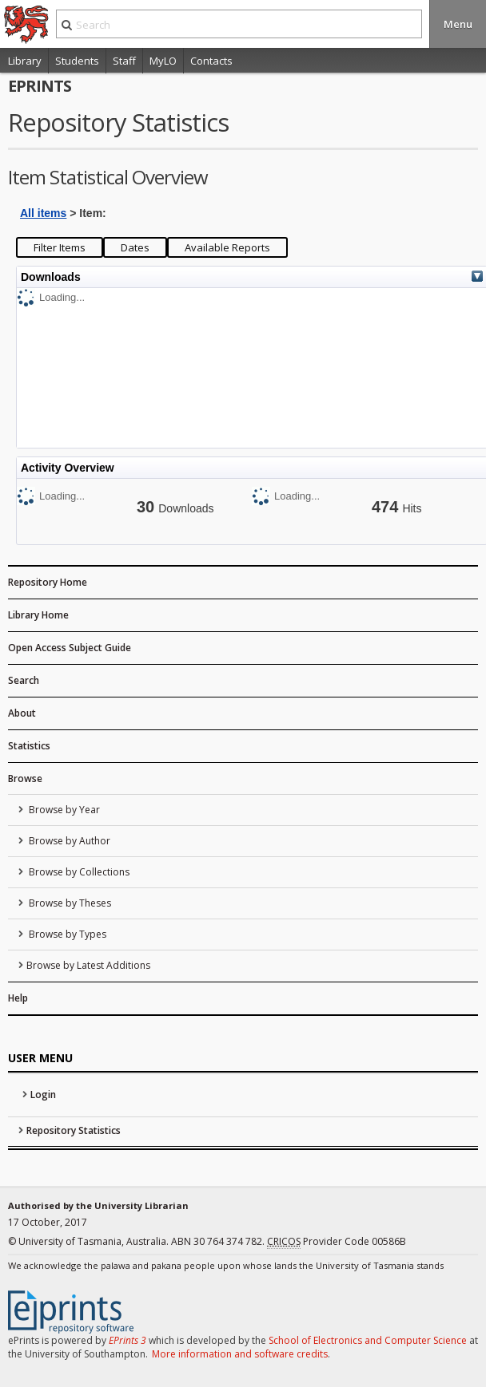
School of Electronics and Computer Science (368, 1340)
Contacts (211, 60)
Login (43, 1094)
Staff (124, 60)
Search (23, 680)
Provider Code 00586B (336, 1242)
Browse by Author (68, 841)
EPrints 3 (127, 1340)
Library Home (38, 615)
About (22, 713)
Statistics (29, 746)
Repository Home (47, 582)
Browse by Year (63, 809)
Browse (25, 778)
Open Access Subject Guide (69, 647)
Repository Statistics (73, 1130)
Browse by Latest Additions (88, 965)
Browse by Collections (77, 872)
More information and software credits (240, 1354)
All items (43, 213)
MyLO (163, 60)
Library (25, 60)
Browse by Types (66, 934)
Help (18, 998)
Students (77, 60)
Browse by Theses (68, 903)
